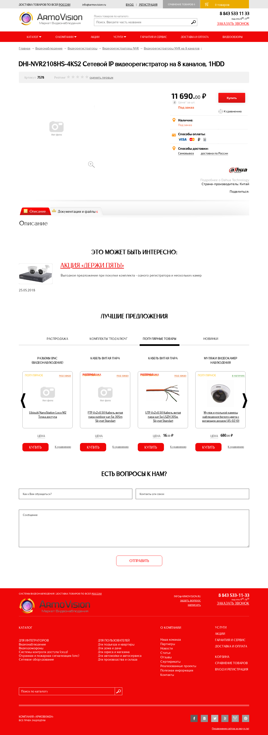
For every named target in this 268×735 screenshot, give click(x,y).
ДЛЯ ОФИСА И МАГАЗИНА (114, 652)
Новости (166, 648)
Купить (232, 98)
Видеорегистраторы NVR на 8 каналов (172, 48)
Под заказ (65, 375)
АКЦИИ (95, 37)
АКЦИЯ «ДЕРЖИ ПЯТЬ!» (92, 265)
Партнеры (167, 644)
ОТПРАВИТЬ (139, 560)
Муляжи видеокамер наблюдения (220, 360)
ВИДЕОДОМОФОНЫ (31, 648)
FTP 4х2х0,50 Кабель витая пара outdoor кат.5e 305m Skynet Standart (105, 417)
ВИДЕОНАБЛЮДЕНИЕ (32, 644)
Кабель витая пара (105, 358)
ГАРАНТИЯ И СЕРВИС (153, 37)
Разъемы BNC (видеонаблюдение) (47, 360)
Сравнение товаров (181, 4)
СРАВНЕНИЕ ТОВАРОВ (231, 663)
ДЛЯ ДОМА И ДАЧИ (109, 648)
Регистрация (148, 4)
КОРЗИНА (222, 657)
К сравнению (233, 111)
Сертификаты (170, 662)
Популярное (34, 375)
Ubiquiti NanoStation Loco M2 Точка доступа (47, 415)
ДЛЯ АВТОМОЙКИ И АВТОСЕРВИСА (120, 656)
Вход (129, 4)
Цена (41, 436)
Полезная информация (176, 670)
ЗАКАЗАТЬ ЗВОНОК (233, 23)
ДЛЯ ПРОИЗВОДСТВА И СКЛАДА (117, 659)
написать (194, 605)
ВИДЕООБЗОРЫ (232, 37)
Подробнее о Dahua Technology (224, 180)
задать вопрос (190, 600)
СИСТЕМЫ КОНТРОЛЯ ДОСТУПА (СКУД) (43, 652)
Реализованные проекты (178, 666)
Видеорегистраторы (82, 48)
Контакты (167, 675)
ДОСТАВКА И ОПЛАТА (195, 37)
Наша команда (170, 640)
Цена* (182, 102)
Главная (24, 48)
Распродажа (91, 375)
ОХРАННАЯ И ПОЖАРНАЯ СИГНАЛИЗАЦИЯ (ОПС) (49, 656)
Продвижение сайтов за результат (230, 728)
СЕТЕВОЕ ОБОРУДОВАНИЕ (36, 659)
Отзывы (166, 657)
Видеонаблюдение (49, 48)
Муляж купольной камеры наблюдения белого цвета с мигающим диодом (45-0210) (220, 417)
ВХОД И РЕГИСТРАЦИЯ (231, 669)
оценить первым (101, 77)
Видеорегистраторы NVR (120, 48)
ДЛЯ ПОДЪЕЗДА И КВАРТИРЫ (116, 644)
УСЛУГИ (221, 627)
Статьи (165, 653)
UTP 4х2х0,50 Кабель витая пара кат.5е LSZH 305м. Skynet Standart (163, 417)
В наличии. (238, 375)
